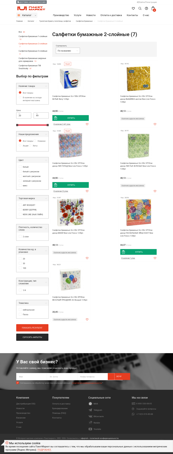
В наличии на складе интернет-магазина (32, 99)
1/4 (24, 290)
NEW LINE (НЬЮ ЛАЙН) (33, 214)
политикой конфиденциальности (87, 382)
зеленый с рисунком (32, 181)
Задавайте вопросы (146, 408)
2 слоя (26, 236)
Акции (25, 145)
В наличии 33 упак (133, 124)
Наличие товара (27, 86)
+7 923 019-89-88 (144, 413)
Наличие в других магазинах (102, 118)
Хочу (145, 375)
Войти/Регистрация (147, 2)
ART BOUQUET (29, 205)
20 (24, 258)
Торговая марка (27, 198)
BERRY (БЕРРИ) (30, 209)
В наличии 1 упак (133, 192)
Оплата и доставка (111, 15)
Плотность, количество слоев (30, 228)
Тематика (23, 303)
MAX (96, 403)
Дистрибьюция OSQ (25, 402)
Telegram (98, 409)
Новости (91, 15)
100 (24, 268)
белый (25, 167)
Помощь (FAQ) (59, 412)
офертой (84, 437)
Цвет (21, 160)
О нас (146, 15)
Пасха (25, 314)
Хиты (35, 145)
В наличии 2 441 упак (62, 124)
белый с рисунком (31, 171)
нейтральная (28, 309)
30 (24, 263)
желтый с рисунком (31, 176)
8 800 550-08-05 (144, 403)
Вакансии (20, 416)
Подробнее (44, 449)
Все (22, 32)
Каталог (26, 15)
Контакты (132, 15)
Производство (61, 15)
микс (25, 185)
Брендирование (60, 407)
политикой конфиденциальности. (104, 437)
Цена (18, 110)
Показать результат (32, 327)
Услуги (77, 15)
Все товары (28, 93)
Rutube (97, 422)
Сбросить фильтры (32, 337)
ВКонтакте (99, 415)
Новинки (41, 141)
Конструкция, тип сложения (27, 282)
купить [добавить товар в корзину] (69, 118)
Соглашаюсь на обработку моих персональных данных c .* (61, 382)
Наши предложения (29, 134)
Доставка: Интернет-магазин (31, 2)
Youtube (97, 428)
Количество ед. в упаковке (27, 250)
